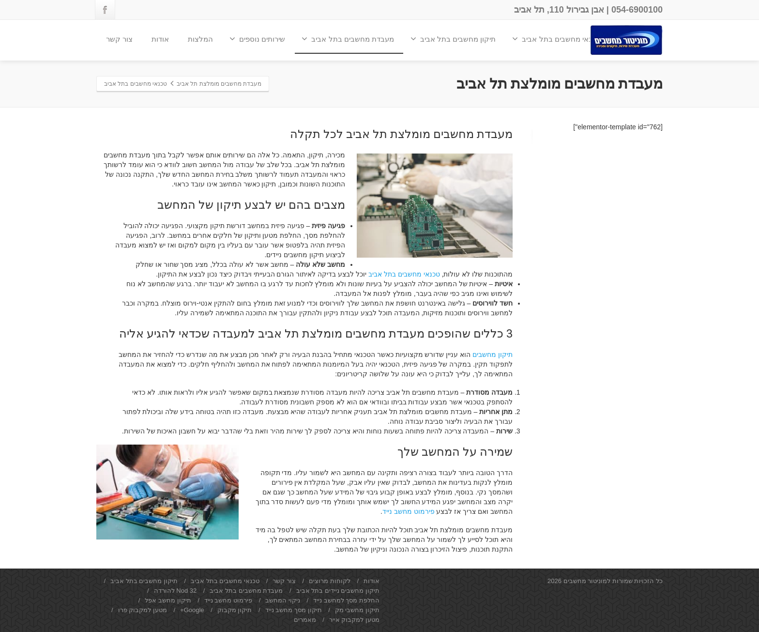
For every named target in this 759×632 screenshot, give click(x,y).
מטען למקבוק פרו (142, 610)
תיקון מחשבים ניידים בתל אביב (338, 590)
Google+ (192, 610)
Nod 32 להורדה (175, 590)
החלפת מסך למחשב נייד (346, 600)
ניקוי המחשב (282, 600)
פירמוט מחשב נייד (408, 511)
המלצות (200, 39)
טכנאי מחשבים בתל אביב (556, 38)
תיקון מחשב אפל (168, 600)
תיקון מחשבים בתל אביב (453, 38)
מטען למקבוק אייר (354, 619)
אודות (160, 39)
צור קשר (119, 39)
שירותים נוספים (257, 38)
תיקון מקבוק (234, 610)
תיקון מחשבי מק (357, 610)
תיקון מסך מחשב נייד (293, 610)
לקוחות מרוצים (329, 581)
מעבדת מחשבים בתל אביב (348, 38)
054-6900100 (637, 10)
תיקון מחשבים (492, 354)
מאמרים (305, 619)
